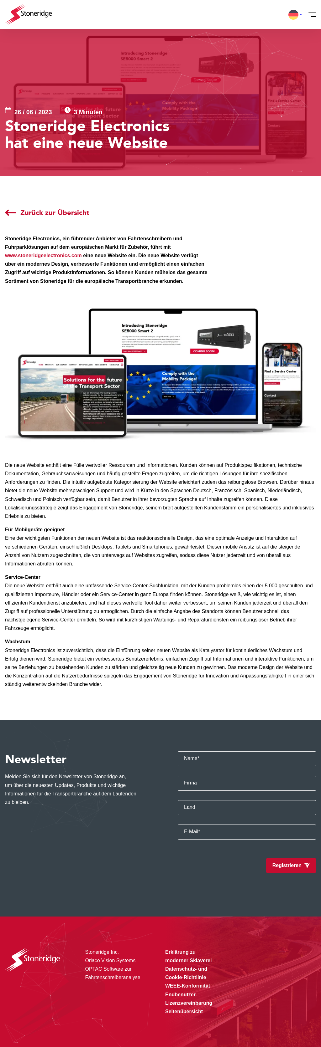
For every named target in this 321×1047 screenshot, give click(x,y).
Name (191, 758)
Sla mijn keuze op (266, 1011)
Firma (190, 782)
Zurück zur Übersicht (54, 212)
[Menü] (310, 14)
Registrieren (287, 865)
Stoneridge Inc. (102, 952)
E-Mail (192, 831)
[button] (293, 15)
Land (189, 807)
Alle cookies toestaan (266, 998)
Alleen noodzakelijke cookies (266, 1024)
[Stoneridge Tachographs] (28, 14)
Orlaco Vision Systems (110, 960)
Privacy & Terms (120, 1029)
